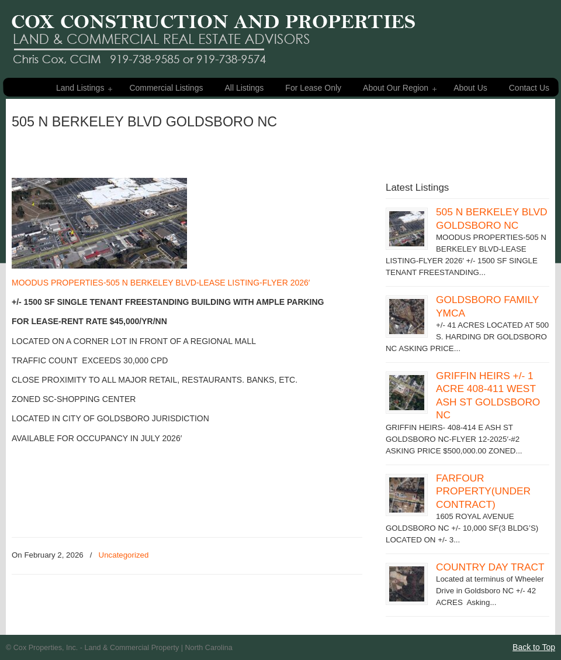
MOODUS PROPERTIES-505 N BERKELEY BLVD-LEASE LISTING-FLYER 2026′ (161, 282)
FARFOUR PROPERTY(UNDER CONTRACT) (483, 491)
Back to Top (533, 647)
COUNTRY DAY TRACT (490, 567)
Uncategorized (124, 555)
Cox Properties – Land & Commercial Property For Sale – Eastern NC (213, 34)
